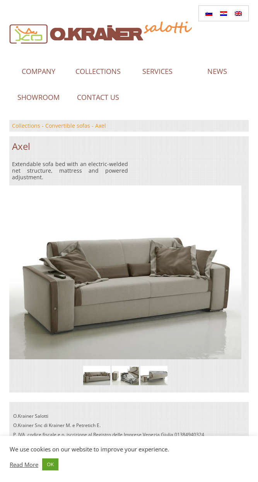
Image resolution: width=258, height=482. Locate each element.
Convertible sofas (67, 125)
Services (157, 71)
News (217, 71)
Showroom (38, 97)
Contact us (98, 97)
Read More (24, 464)
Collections (98, 71)
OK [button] (50, 464)
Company (38, 71)
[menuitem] (209, 13)
